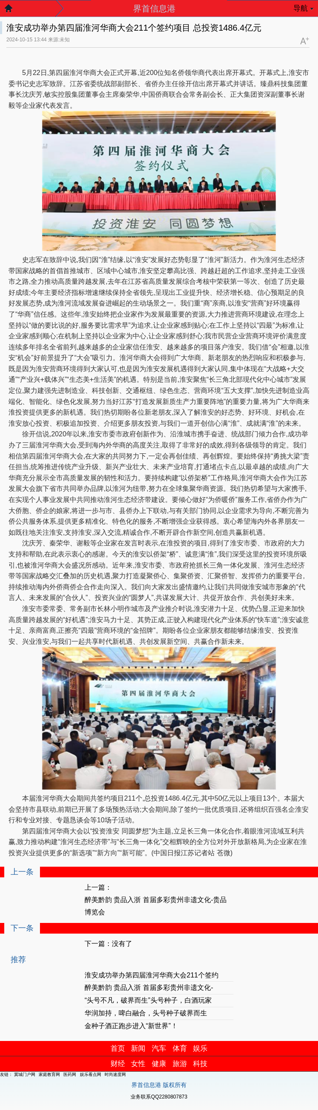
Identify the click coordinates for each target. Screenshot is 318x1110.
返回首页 (12, 10)
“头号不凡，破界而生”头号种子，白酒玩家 (148, 1000)
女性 (138, 1064)
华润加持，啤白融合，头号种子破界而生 (146, 1013)
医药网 (69, 1074)
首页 (118, 1048)
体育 (180, 1048)
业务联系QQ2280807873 (159, 1097)
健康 (159, 1064)
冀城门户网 (24, 1074)
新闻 (138, 1048)
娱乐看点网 (90, 1074)
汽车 (159, 1048)
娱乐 (200, 1048)
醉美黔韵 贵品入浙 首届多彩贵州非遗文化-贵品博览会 (156, 906)
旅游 (180, 1064)
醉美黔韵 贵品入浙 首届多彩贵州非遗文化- (149, 987)
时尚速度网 (115, 1074)
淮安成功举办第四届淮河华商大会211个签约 (152, 975)
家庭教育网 (49, 1074)
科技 (200, 1064)
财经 (118, 1064)
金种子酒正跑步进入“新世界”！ (131, 1025)
